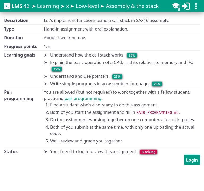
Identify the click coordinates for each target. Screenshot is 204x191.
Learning (48, 6)
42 (16, 6)
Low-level (87, 6)
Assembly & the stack (132, 6)
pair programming (83, 98)
